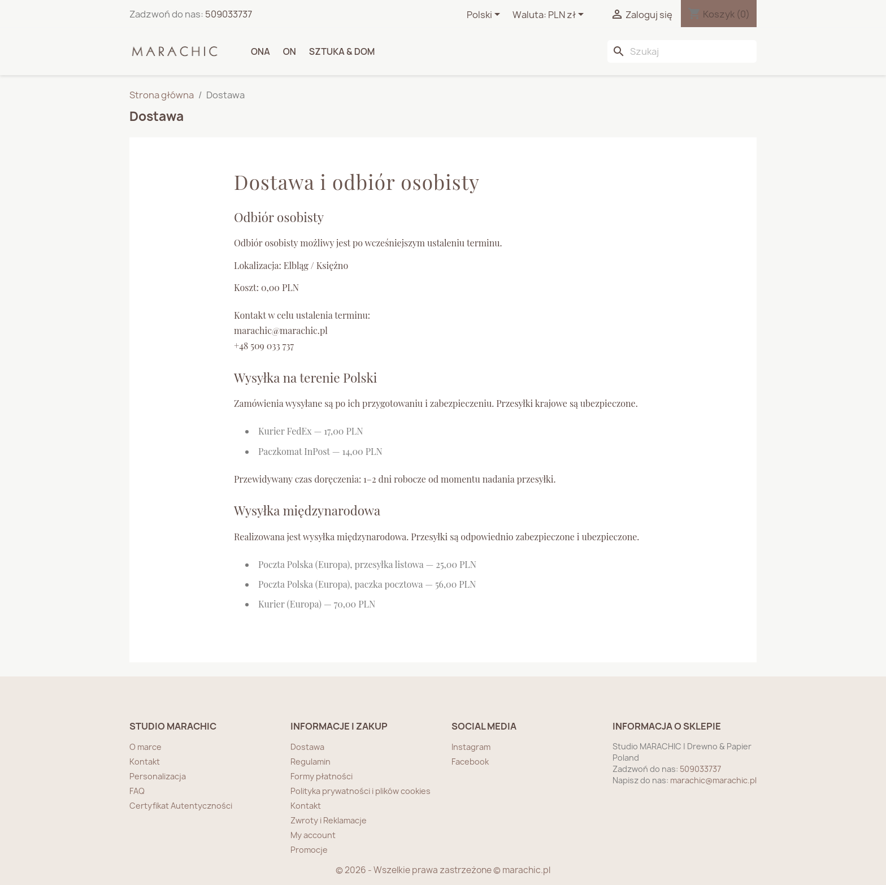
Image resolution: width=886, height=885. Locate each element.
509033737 (228, 14)
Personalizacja (157, 776)
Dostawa (307, 746)
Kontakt (144, 761)
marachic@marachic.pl (713, 780)
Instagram (470, 746)
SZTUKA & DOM (342, 51)
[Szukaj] (682, 51)
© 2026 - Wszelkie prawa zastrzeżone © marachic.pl (443, 870)
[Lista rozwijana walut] (568, 15)
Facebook (470, 761)
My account (313, 835)
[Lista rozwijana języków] (485, 15)
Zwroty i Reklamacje (328, 820)
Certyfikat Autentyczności (180, 805)
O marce (145, 746)
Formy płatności (321, 776)
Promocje (309, 849)
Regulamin (310, 761)
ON (289, 51)
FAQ (137, 791)
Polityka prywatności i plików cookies (360, 791)
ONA (260, 51)
